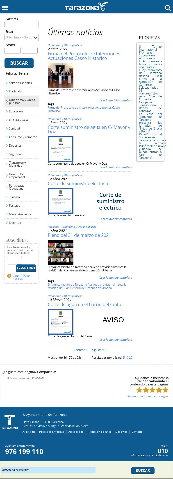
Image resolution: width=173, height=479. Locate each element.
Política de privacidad (51, 431)
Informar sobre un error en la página (147, 396)
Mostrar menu (5, 8)
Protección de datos (99, 431)
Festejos (14, 206)
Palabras (12, 19)
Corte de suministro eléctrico (78, 183)
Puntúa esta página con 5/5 (165, 390)
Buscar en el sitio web (16, 469)
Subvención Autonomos (147, 56)
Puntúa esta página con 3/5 (152, 390)
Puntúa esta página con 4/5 (159, 390)
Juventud (15, 223)
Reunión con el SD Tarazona (150, 135)
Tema (9, 32)
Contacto (137, 431)
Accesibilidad (76, 431)
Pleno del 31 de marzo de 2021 (79, 235)
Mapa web (121, 431)
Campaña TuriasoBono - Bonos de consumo (150, 106)
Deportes (15, 145)
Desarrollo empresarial (17, 175)
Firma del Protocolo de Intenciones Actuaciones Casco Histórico (84, 56)
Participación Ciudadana (17, 187)
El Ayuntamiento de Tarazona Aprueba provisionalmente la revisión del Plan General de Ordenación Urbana (87, 286)
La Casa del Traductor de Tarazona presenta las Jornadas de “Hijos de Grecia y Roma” (150, 122)
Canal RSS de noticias (21, 277)
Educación (16, 111)
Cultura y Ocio (18, 120)
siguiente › (99, 350)
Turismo (14, 197)
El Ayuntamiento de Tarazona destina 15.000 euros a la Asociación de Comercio (150, 77)
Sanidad (14, 128)
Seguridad (16, 154)
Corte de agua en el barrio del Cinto (84, 304)
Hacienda (15, 91)
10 (126, 358)
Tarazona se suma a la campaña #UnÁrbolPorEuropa (152, 143)
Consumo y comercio (23, 137)
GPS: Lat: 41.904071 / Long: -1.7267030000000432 (54, 426)
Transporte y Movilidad (17, 164)
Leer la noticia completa (116, 100)
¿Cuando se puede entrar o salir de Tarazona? (150, 153)
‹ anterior (80, 350)
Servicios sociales (20, 83)
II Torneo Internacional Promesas (150, 49)
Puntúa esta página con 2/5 (146, 390)
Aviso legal (29, 431)
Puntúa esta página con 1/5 (139, 390)
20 (130, 358)
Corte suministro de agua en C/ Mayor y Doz (89, 129)
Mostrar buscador (168, 8)
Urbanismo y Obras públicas (22, 101)
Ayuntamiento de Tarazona (86, 6)
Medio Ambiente (20, 214)
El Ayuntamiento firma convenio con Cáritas (150, 64)
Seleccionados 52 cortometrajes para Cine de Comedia (150, 93)
